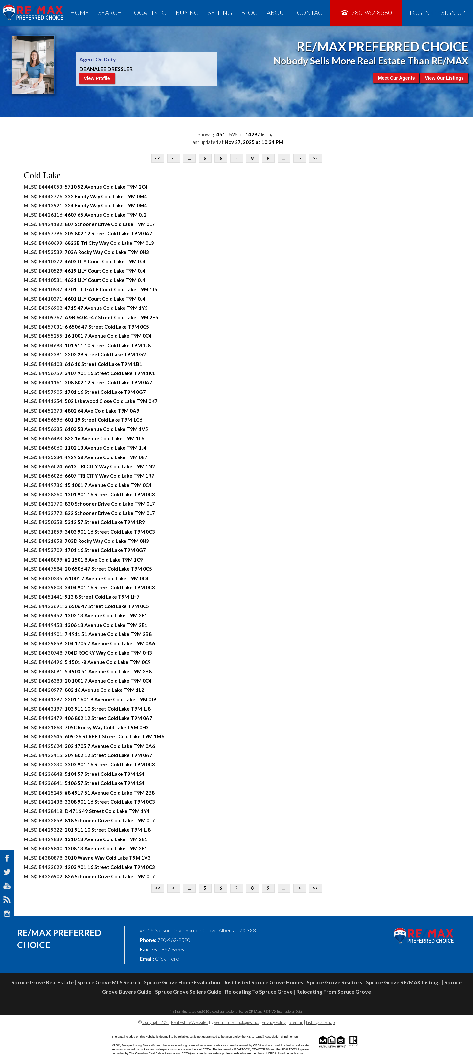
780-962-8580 (366, 13)
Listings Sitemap (320, 1022)
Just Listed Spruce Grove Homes (263, 982)
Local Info (149, 12)
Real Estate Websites (189, 1022)
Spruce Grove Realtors (334, 982)
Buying (187, 12)
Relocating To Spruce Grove (259, 991)
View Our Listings (444, 78)
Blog (249, 12)
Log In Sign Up (437, 12)
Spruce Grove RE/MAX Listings (403, 982)
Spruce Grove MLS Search (108, 982)
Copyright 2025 (155, 1022)
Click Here (167, 958)
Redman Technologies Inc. (236, 1022)
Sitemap (296, 1022)
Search (110, 12)
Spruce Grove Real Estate (42, 982)
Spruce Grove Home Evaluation (182, 982)
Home (79, 12)
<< (157, 158)
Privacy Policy (274, 1022)
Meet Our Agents (396, 78)
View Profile (97, 78)
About (277, 12)
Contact (311, 12)
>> (315, 158)
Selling (220, 12)
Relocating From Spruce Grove (333, 991)
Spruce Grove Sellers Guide (188, 991)
